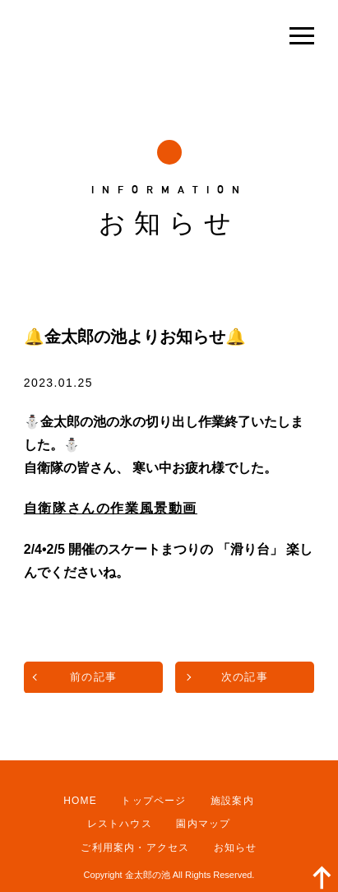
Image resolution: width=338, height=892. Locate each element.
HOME (80, 800)
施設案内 (232, 800)
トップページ (153, 800)
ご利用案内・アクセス (135, 847)
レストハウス (119, 823)
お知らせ (235, 847)
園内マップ (203, 823)
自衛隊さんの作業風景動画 (110, 508)
